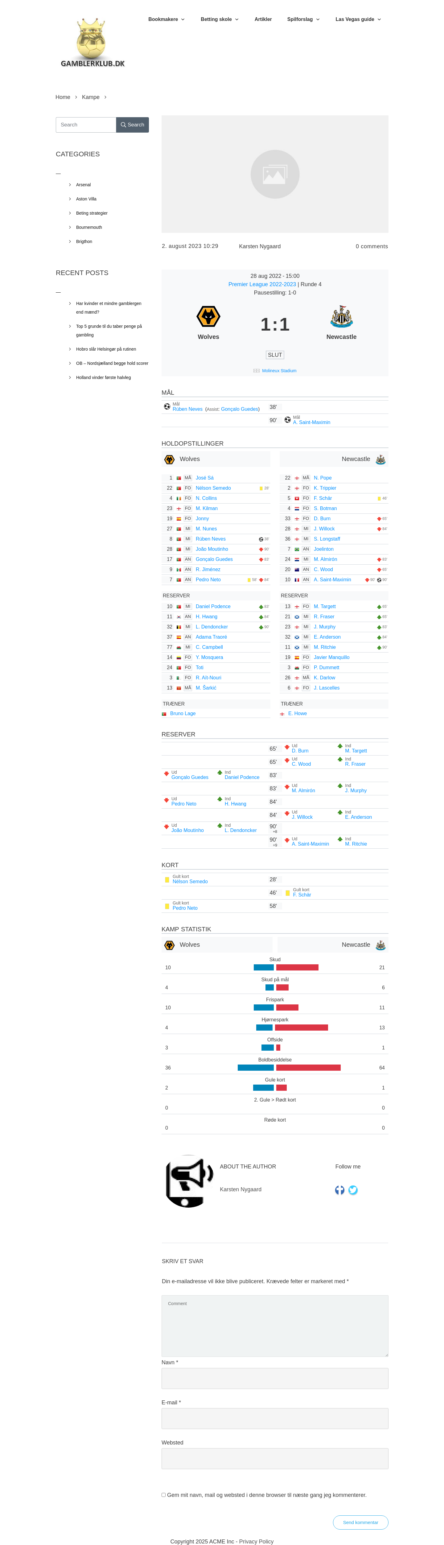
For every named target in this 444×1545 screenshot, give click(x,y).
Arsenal (83, 184)
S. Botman (325, 508)
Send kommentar (360, 1522)
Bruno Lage (183, 713)
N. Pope (323, 477)
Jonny (202, 518)
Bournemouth (89, 227)
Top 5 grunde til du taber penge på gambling (109, 330)
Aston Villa (86, 198)
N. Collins (206, 498)
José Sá (205, 477)
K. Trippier (325, 488)
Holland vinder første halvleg (103, 377)
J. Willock (324, 528)
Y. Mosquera (209, 657)
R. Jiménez (208, 569)
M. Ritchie (325, 647)
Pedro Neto (208, 579)
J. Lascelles (327, 687)
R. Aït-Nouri (208, 677)
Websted (172, 1443)
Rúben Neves (188, 409)
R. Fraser (324, 616)
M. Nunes (206, 528)
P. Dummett (326, 667)
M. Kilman (207, 508)
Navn (170, 1362)
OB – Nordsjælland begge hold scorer (112, 363)
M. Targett (325, 606)
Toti (200, 667)
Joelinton (324, 549)
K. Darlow (324, 677)
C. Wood (323, 569)
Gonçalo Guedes (239, 409)
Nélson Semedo (213, 488)
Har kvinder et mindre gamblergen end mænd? (109, 308)
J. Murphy (324, 626)
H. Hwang (206, 616)
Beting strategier (92, 213)
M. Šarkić (206, 687)
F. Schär (323, 498)
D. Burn (322, 518)
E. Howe (297, 713)
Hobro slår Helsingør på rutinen (106, 349)
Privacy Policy (256, 1542)
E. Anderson (327, 637)
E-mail (171, 1402)
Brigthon (84, 241)
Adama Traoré (211, 637)
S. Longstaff (327, 539)
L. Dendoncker (212, 626)
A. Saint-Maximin (312, 422)
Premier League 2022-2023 (263, 284)
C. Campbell (209, 647)
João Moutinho (212, 549)
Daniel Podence (213, 606)
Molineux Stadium (279, 370)
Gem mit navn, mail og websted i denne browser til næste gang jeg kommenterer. (267, 1495)
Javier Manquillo (332, 657)
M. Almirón (325, 559)
